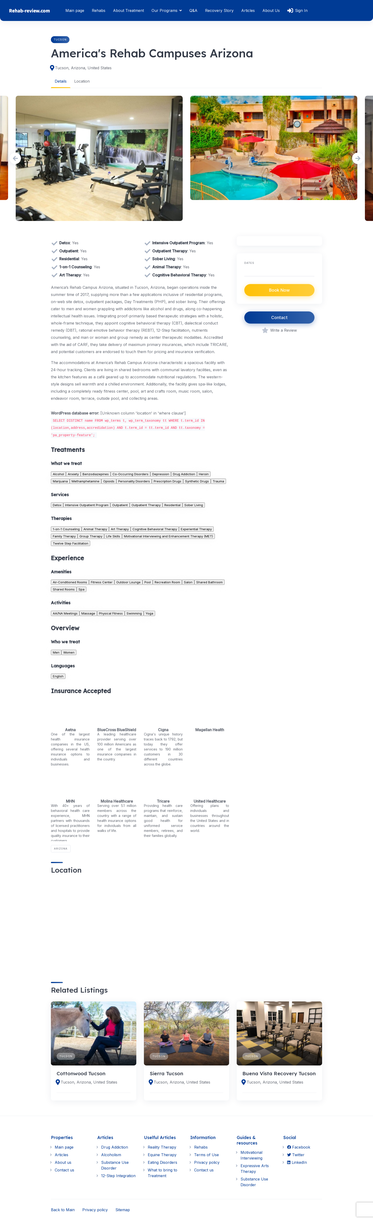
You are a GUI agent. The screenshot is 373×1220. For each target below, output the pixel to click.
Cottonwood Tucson (81, 1073)
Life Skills (113, 536)
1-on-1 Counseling (66, 529)
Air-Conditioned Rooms (70, 582)
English (58, 676)
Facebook (298, 1147)
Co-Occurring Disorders (130, 474)
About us (63, 1162)
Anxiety (73, 474)
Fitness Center (102, 582)
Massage (88, 613)
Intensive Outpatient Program (86, 505)
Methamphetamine (85, 481)
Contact (279, 317)
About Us (271, 10)
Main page (74, 10)
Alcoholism (111, 1154)
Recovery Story (219, 10)
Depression (160, 474)
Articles (248, 10)
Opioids (108, 481)
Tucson (60, 39)
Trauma (218, 481)
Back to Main (63, 1209)
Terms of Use (206, 1154)
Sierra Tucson (166, 1073)
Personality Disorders (134, 481)
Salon (188, 582)
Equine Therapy (162, 1154)
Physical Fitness (111, 613)
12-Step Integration (118, 1175)
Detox (57, 505)
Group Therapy (90, 536)
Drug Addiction (184, 474)
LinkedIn (297, 1162)
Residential (172, 505)
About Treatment (128, 10)
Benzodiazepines (96, 474)
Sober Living (193, 505)
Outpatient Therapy (146, 505)
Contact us (64, 1169)
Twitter (295, 1154)
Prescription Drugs (167, 481)
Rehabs (98, 10)
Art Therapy (120, 529)
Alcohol (58, 474)
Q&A (193, 10)
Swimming (134, 613)
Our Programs (164, 10)
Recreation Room (167, 582)
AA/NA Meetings (65, 613)
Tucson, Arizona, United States (83, 67)
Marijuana (60, 481)
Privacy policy (207, 1162)
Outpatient (120, 505)
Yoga (149, 613)
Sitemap (122, 1209)
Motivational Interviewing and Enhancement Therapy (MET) (168, 536)
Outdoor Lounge (128, 582)
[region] (140, 924)
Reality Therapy (162, 1147)
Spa (81, 589)
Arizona (61, 848)
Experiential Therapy (196, 529)
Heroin (204, 474)
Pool (147, 582)
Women (68, 652)
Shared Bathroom (209, 582)
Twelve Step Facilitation (70, 543)
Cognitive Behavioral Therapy (155, 529)
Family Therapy (64, 536)
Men (56, 652)
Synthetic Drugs (197, 481)
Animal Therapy (95, 529)
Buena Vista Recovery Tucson (279, 1073)
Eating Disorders (162, 1162)
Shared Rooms (64, 589)
